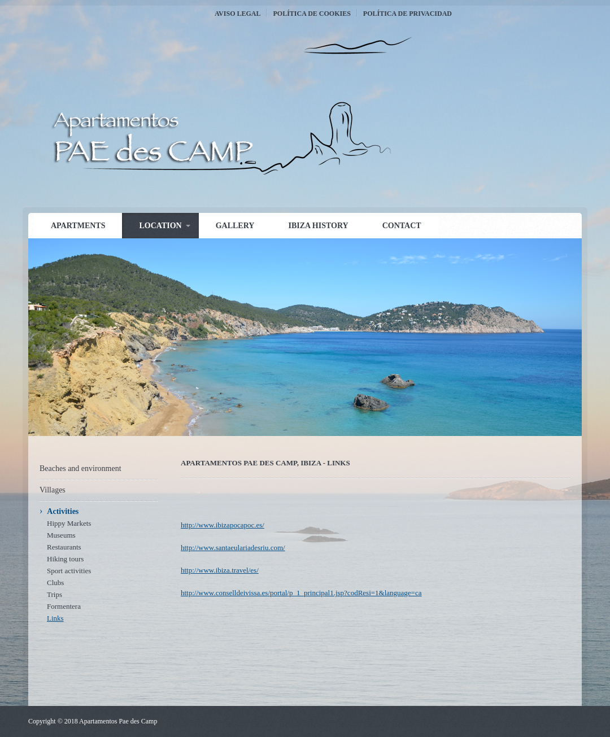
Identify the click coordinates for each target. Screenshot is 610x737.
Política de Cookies (311, 14)
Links (55, 618)
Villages (53, 490)
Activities (63, 511)
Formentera (64, 606)
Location (160, 225)
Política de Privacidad (407, 14)
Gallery (235, 225)
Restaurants (64, 547)
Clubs (55, 582)
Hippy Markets (69, 523)
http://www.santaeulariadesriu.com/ (233, 547)
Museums (61, 535)
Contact (401, 225)
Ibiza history (318, 225)
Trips (54, 594)
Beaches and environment (80, 468)
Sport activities (69, 570)
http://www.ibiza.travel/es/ (220, 570)
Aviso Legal (237, 14)
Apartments (78, 225)
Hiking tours (65, 559)
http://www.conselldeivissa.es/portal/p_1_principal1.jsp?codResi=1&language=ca (301, 592)
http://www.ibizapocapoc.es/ (222, 525)
